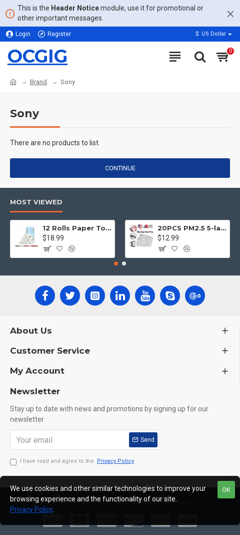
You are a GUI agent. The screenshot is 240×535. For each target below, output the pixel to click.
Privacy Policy (31, 509)
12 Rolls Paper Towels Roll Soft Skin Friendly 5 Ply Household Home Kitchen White (77, 228)
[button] (116, 263)
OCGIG (38, 56)
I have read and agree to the (73, 461)
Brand (38, 82)
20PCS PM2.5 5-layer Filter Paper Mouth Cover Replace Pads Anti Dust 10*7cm (192, 228)
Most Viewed (36, 202)
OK (226, 489)
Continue (120, 168)
